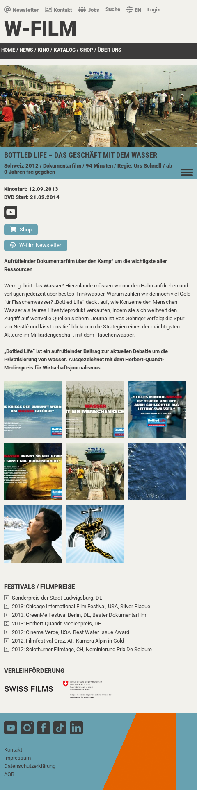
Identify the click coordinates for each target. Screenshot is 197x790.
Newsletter (21, 10)
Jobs (88, 10)
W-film (40, 29)
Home (8, 50)
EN (133, 10)
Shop (21, 229)
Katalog (65, 50)
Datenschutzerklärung (29, 766)
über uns (109, 50)
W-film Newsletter (35, 245)
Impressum (17, 758)
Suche (112, 9)
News (26, 50)
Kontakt (58, 10)
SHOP (86, 50)
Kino (43, 50)
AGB (9, 774)
